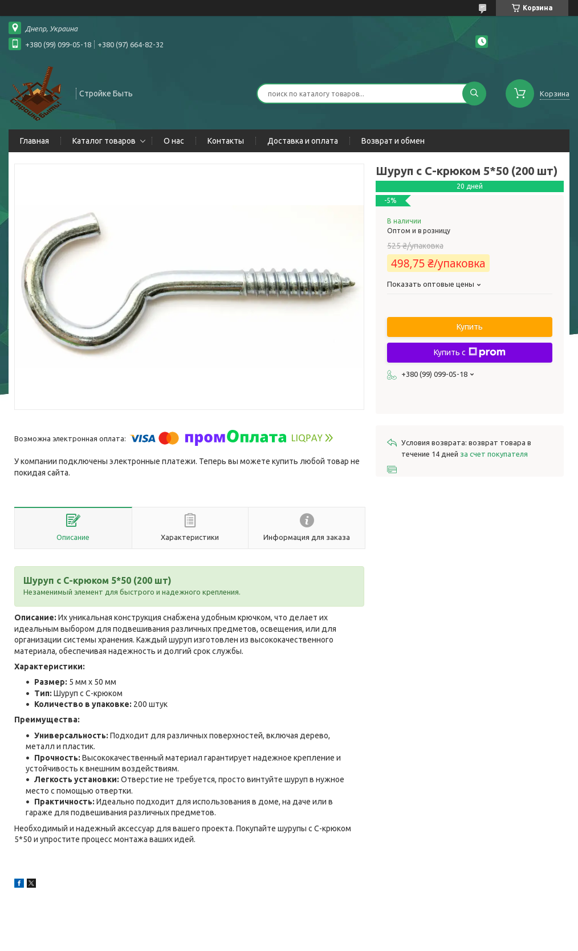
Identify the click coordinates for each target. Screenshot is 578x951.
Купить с (470, 352)
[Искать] (474, 93)
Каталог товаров (104, 141)
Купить (470, 326)
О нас (174, 141)
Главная (34, 141)
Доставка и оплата (302, 141)
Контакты (225, 141)
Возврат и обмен (393, 141)
